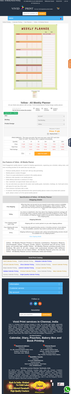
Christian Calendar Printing (28, 271)
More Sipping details (35, 236)
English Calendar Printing (25, 261)
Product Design (9, 123)
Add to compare (46, 108)
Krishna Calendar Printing (43, 264)
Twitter (35, 303)
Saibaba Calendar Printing (10, 271)
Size (6, 115)
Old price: (52, 128)
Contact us (69, 63)
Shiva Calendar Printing (27, 264)
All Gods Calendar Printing (10, 264)
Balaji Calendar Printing (10, 268)
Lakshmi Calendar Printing (26, 268)
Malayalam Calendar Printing (43, 261)
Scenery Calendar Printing (10, 274)
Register (59, 1)
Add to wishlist (38, 109)
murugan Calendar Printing (43, 268)
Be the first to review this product (22, 110)
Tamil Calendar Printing (10, 261)
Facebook (31, 303)
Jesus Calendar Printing (44, 271)
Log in (66, 1)
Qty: (22, 153)
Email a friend (55, 108)
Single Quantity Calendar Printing (29, 274)
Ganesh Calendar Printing (59, 264)
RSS (40, 303)
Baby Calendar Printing (59, 271)
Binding (7, 119)
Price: (52, 131)
